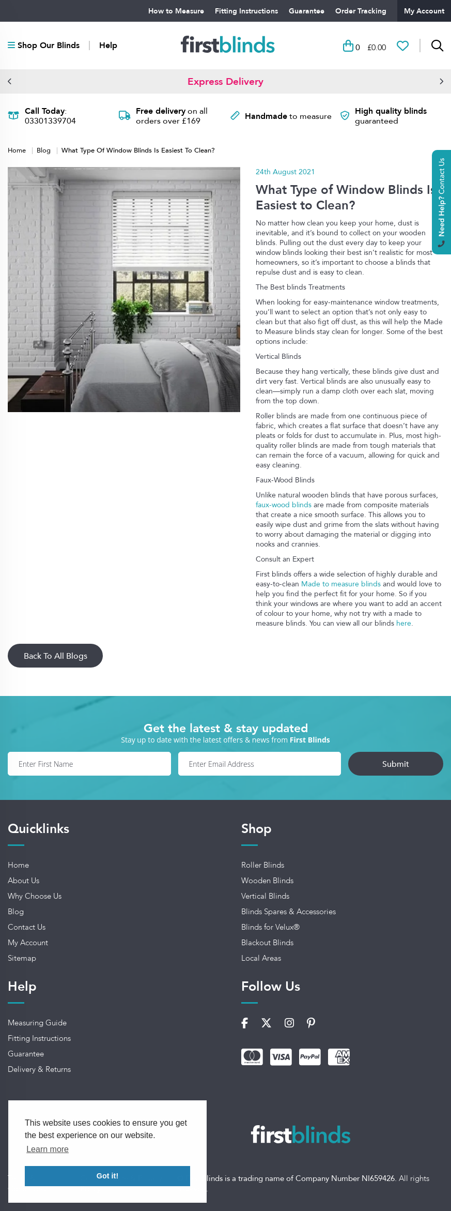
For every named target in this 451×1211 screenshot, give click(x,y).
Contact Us (26, 927)
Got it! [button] (107, 1176)
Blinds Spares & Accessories (288, 911)
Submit (395, 763)
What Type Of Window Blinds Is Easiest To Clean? (138, 149)
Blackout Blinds (267, 942)
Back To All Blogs (55, 655)
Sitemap (22, 958)
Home (18, 150)
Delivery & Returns (39, 1069)
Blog (45, 150)
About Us (23, 880)
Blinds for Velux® (270, 927)
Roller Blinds (262, 865)
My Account (424, 11)
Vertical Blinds (265, 896)
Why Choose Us (34, 896)
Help (108, 45)
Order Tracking (360, 11)
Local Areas (261, 958)
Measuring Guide (37, 1022)
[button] (10, 81)
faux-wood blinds (284, 504)
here (403, 623)
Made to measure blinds (341, 583)
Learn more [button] (47, 1149)
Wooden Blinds (267, 880)
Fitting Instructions (246, 11)
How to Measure (176, 11)
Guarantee (306, 11)
